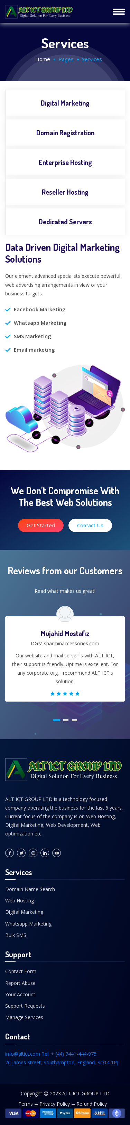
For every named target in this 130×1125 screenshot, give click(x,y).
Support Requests (25, 1005)
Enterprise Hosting (65, 162)
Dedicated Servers (65, 221)
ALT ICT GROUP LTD (86, 1093)
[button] (56, 720)
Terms (25, 1103)
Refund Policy (91, 1103)
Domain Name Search (30, 889)
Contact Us (90, 525)
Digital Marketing (65, 102)
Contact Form (20, 971)
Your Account (20, 994)
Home (42, 59)
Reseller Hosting (65, 191)
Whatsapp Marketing (28, 923)
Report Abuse (20, 983)
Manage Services (24, 1017)
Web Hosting (19, 900)
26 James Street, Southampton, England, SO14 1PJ (61, 1062)
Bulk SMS (15, 935)
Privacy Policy (54, 1103)
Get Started (41, 525)
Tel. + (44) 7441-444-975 (68, 1053)
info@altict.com (22, 1053)
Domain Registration (65, 132)
